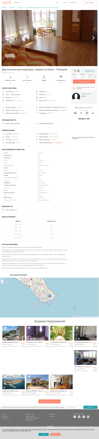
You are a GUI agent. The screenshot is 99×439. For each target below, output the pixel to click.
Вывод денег (29, 420)
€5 (66, 107)
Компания (5, 416)
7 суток (53, 139)
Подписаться (90, 407)
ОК (43, 434)
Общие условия (30, 416)
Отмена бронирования (32, 418)
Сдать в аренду (89, 2)
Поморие (20, 7)
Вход (64, 2)
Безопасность (6, 418)
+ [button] (2, 280)
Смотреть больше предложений (49, 401)
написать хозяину (84, 81)
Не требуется (63, 110)
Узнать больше (55, 434)
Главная (4, 7)
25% (22, 113)
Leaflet (73, 316)
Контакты (17, 2)
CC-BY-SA (97, 316)
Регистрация (72, 2)
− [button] (2, 282)
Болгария (12, 7)
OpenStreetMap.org (84, 316)
